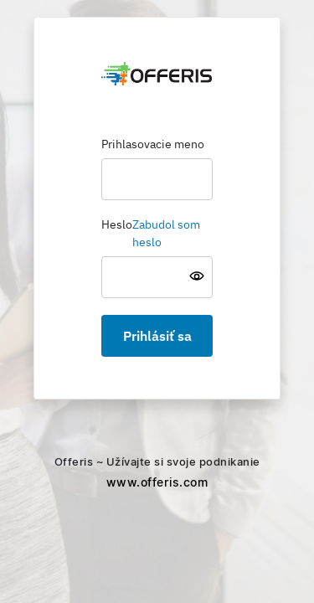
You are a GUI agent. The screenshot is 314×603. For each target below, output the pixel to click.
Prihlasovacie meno (152, 145)
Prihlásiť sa (157, 335)
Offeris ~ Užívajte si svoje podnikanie (157, 473)
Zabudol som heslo (166, 234)
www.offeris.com (157, 482)
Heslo (116, 225)
